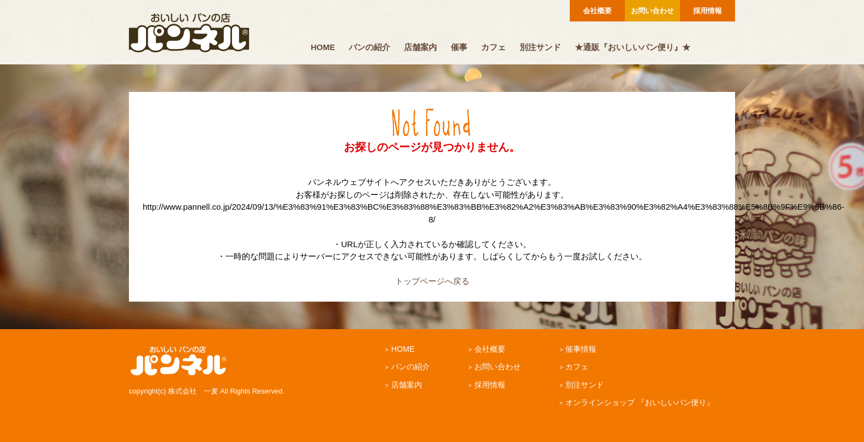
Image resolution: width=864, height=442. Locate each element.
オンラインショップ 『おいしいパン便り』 (639, 402)
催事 (459, 47)
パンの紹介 (369, 47)
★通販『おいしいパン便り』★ (632, 47)
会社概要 (597, 11)
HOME (323, 47)
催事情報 (580, 349)
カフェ (493, 47)
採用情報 (707, 11)
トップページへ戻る (432, 281)
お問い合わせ (652, 11)
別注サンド (540, 47)
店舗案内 (420, 47)
